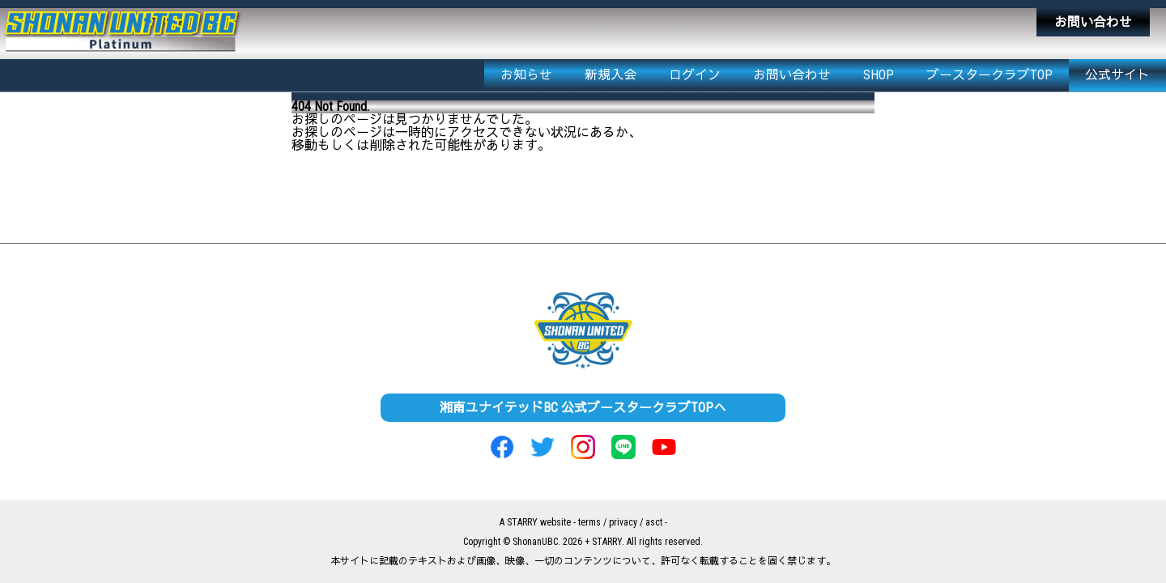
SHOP (878, 75)
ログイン (695, 75)
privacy (623, 522)
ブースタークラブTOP (989, 75)
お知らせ (526, 75)
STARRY (522, 522)
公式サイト (1117, 75)
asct (653, 522)
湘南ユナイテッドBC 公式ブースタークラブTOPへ (583, 407)
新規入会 (610, 75)
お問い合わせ (1093, 22)
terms (589, 522)
